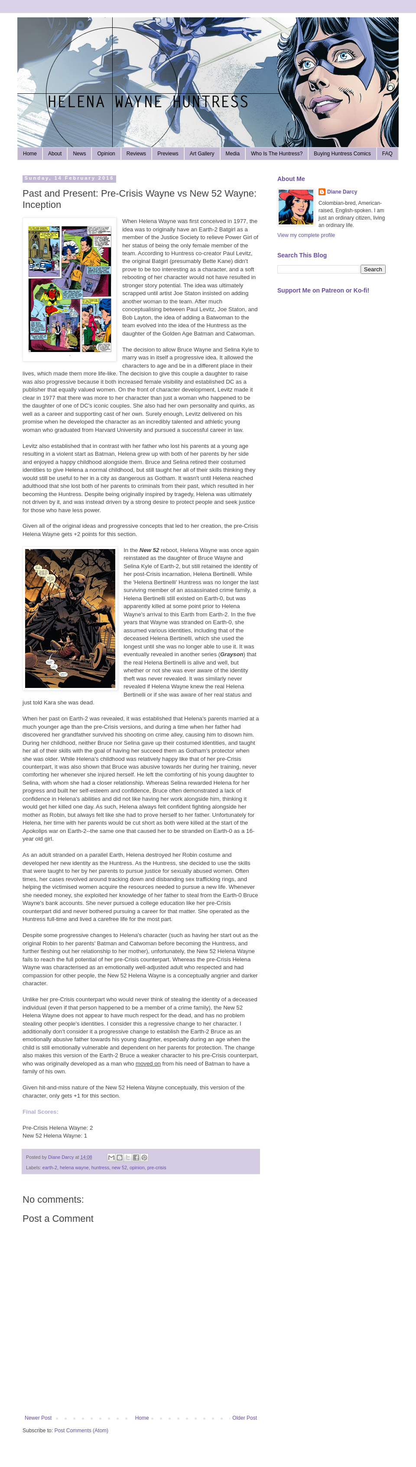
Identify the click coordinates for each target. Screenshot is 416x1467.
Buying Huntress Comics (342, 154)
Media (233, 154)
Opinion (106, 154)
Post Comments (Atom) (81, 1431)
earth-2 (49, 1167)
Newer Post (38, 1418)
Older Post (244, 1418)
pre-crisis (156, 1167)
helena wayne (74, 1167)
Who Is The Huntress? (276, 154)
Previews (168, 154)
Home (30, 154)
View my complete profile (306, 235)
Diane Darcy (342, 192)
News (79, 154)
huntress (100, 1167)
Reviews (136, 154)
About (55, 154)
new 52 (119, 1167)
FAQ (387, 154)
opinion (137, 1167)
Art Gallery (202, 154)
